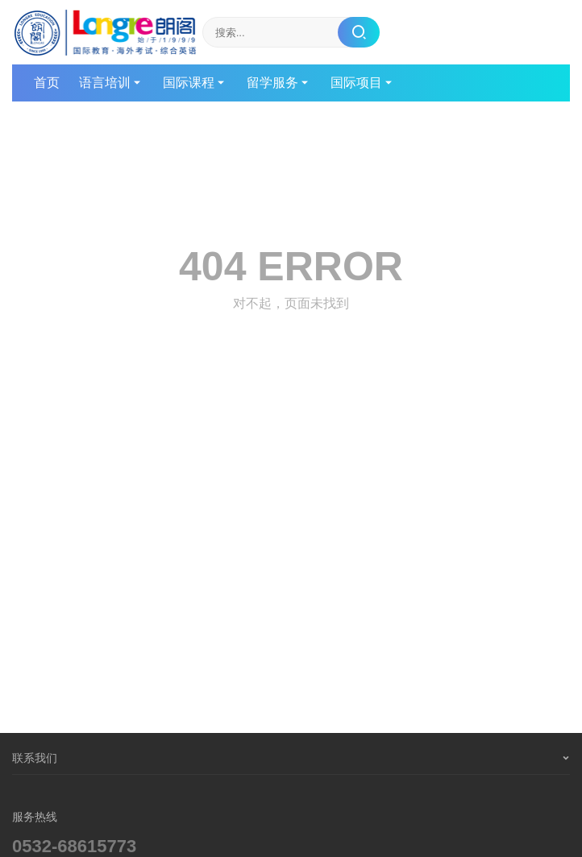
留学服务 (272, 82)
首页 (47, 82)
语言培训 (105, 82)
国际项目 (356, 82)
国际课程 (188, 82)
